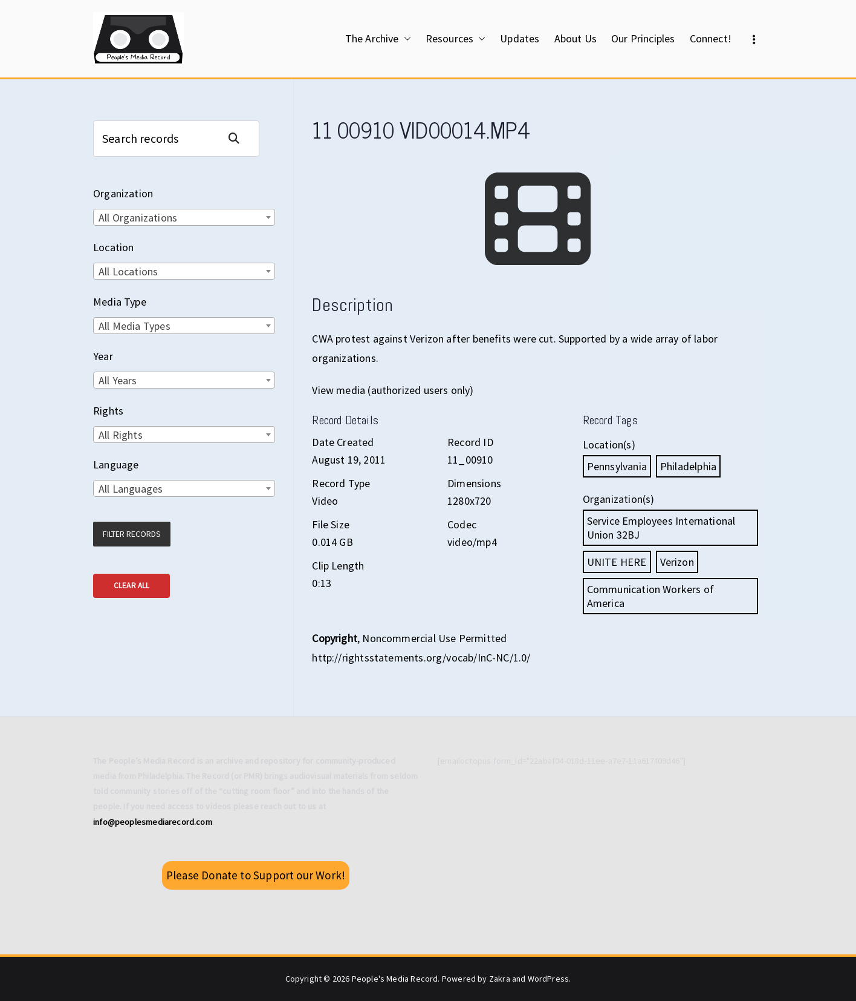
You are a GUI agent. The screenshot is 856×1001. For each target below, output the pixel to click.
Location (113, 247)
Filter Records (132, 533)
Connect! (710, 38)
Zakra (499, 978)
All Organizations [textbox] (138, 218)
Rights (108, 411)
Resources (456, 38)
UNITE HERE (617, 562)
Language (115, 464)
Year (103, 356)
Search (238, 138)
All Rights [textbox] (121, 435)
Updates (519, 38)
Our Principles (643, 38)
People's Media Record (395, 978)
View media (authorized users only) (392, 390)
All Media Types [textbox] (134, 326)
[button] (405, 38)
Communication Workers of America (650, 596)
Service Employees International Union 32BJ (661, 528)
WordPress (548, 978)
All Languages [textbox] (131, 489)
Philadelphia (688, 466)
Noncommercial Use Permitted (434, 638)
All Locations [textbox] (128, 271)
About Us (575, 38)
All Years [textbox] (118, 380)
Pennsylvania (617, 466)
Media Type (119, 302)
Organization (123, 193)
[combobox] (184, 217)
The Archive (378, 38)
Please (255, 875)
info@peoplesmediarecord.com (152, 821)
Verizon (677, 562)
